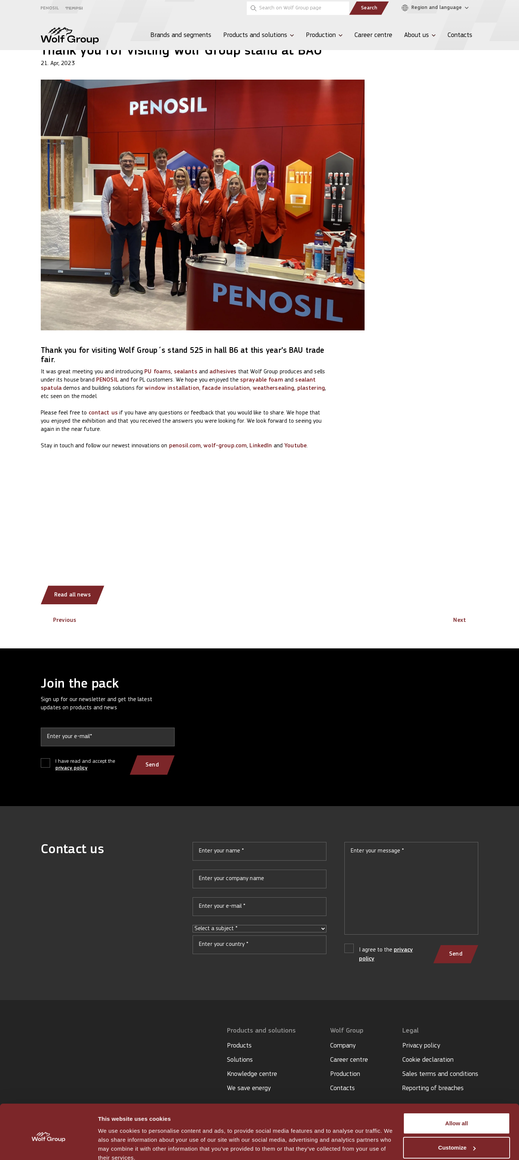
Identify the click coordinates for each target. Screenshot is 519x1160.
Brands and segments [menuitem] (180, 35)
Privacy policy (421, 1045)
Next (465, 620)
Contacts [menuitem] (460, 35)
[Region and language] (437, 8)
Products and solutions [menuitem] (255, 35)
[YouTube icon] (55, 1053)
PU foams (157, 372)
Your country (259, 947)
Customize (457, 1114)
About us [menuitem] (416, 35)
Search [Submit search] (369, 8)
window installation (172, 388)
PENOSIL (107, 380)
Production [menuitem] (321, 35)
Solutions (240, 1060)
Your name (259, 854)
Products (239, 1045)
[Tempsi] (74, 8)
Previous (58, 620)
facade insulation (226, 388)
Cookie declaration (428, 1060)
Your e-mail (259, 909)
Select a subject (259, 928)
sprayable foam (261, 380)
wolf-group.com (225, 446)
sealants (185, 372)
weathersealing (274, 388)
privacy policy (71, 768)
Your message (411, 891)
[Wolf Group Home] (70, 35)
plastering (311, 388)
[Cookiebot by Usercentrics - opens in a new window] (48, 1145)
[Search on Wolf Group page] (298, 8)
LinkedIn (260, 446)
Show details (115, 1145)
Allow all (456, 1090)
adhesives (222, 372)
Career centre (349, 1060)
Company (343, 1045)
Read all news (73, 595)
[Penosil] (50, 8)
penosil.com (185, 446)
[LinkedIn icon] (44, 1052)
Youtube (295, 446)
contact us (103, 413)
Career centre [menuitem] (373, 35)
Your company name (259, 882)
